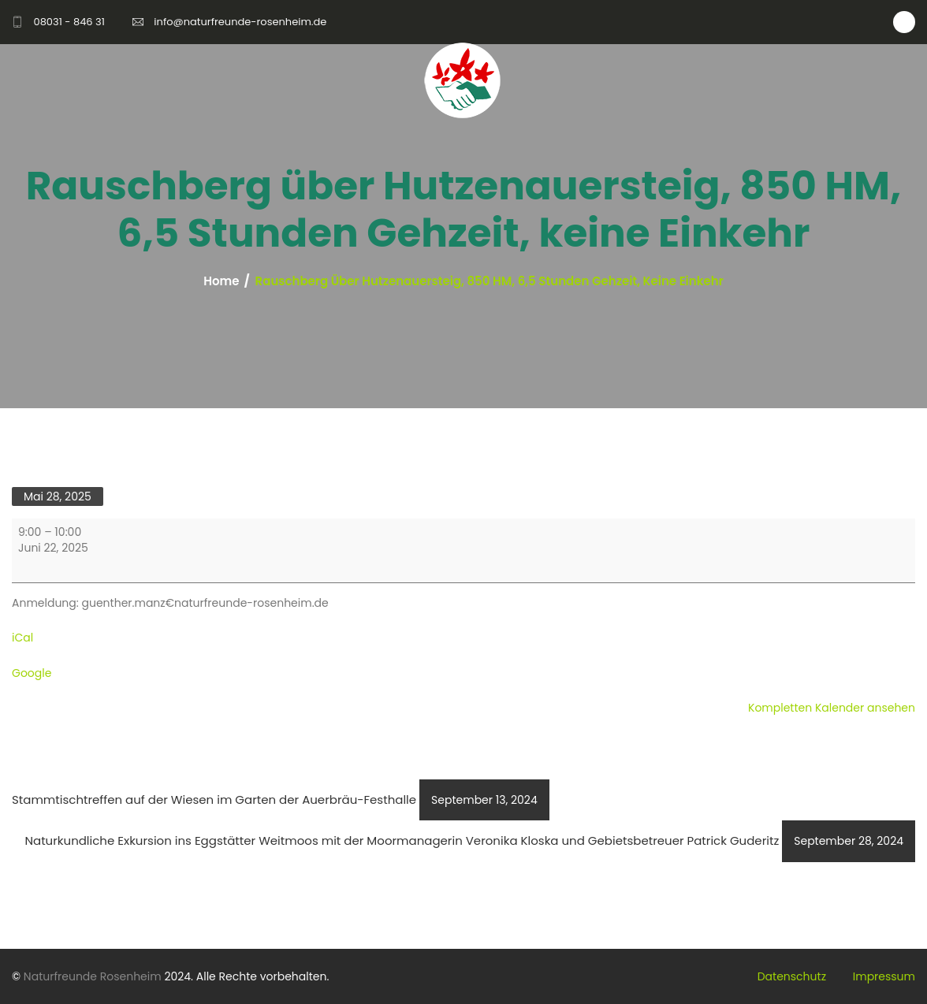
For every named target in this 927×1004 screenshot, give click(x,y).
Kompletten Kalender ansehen (831, 708)
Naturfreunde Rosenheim (93, 976)
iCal (22, 637)
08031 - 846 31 (68, 21)
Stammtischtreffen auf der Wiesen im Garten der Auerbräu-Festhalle (280, 799)
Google (31, 673)
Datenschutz (792, 976)
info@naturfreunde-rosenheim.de (240, 21)
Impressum (884, 976)
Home (221, 281)
